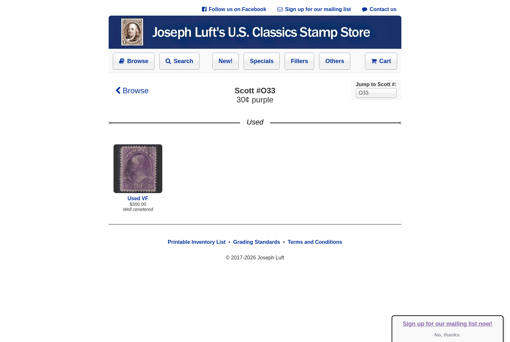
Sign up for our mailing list (314, 9)
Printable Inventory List (197, 242)
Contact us (379, 9)
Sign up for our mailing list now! (447, 324)
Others (334, 61)
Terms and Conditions (315, 242)
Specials (262, 61)
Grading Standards (256, 242)
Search (179, 61)
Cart (381, 61)
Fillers (299, 61)
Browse (133, 61)
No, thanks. (448, 334)
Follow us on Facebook (234, 9)
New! (226, 61)
